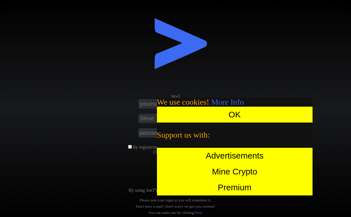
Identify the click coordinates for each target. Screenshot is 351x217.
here (198, 212)
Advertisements (235, 155)
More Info (227, 102)
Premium (234, 187)
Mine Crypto (234, 171)
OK (235, 114)
